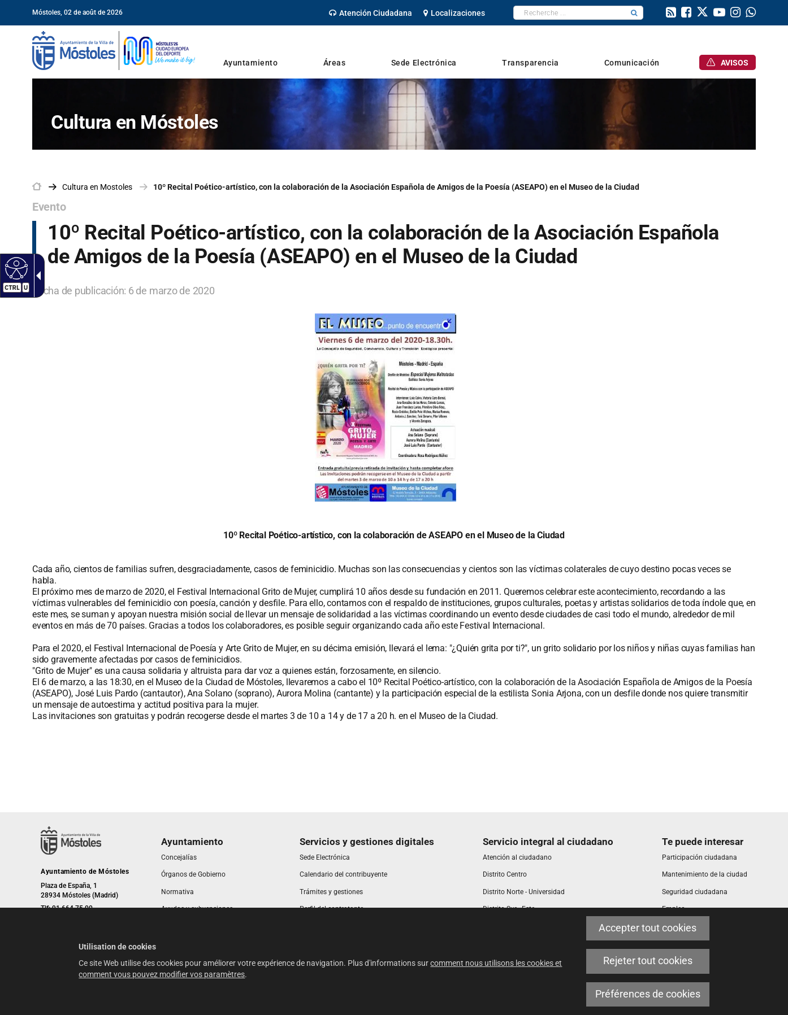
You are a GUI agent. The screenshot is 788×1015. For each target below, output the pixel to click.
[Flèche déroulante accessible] (36, 275)
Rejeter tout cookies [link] (647, 960)
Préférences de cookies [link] (647, 994)
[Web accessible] (15, 267)
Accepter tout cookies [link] (647, 928)
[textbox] (569, 13)
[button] (634, 13)
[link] (370, 13)
